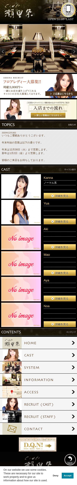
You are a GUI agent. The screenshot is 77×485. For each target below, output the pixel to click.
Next (74, 51)
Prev (2, 51)
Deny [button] (55, 475)
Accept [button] (67, 475)
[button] (3, 482)
